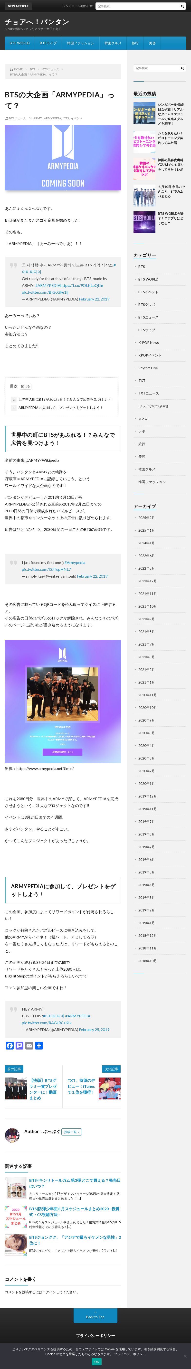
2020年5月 (146, 733)
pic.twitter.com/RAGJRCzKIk (47, 1022)
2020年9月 (146, 720)
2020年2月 (146, 771)
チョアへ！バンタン (37, 21)
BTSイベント (148, 292)
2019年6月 (146, 859)
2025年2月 (146, 518)
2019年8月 (146, 834)
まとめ (143, 418)
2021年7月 (146, 644)
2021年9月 (146, 619)
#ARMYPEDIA (47, 285)
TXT (141, 380)
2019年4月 (146, 885)
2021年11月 (147, 593)
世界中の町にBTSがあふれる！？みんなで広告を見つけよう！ (62, 400)
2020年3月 (146, 758)
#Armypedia (75, 562)
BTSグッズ (146, 304)
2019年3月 (146, 897)
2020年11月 (147, 695)
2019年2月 (146, 910)
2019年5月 (146, 872)
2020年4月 (146, 745)
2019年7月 (146, 847)
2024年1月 (146, 543)
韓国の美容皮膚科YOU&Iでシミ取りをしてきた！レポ (171, 164)
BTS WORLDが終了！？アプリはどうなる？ (171, 218)
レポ (141, 431)
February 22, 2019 (94, 299)
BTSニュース (17, 118)
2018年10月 (147, 961)
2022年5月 (146, 568)
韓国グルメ (113, 43)
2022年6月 (146, 555)
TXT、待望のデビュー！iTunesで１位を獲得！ (81, 1086)
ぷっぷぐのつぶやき (153, 406)
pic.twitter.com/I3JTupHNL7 (46, 569)
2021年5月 (146, 657)
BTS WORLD (20, 43)
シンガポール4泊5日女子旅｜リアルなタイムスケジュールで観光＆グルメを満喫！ (171, 114)
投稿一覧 (70, 1132)
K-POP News (148, 342)
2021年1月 (146, 682)
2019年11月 (147, 809)
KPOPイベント (150, 355)
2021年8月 (146, 631)
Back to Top (95, 1317)
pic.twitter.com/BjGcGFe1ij (45, 292)
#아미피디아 (54, 1015)
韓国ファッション (80, 43)
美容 (152, 43)
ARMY (37, 118)
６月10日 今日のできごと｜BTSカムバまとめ (171, 191)
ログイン (49, 1292)
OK (96, 1362)
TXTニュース (148, 393)
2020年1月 (146, 783)
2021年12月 (147, 581)
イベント (77, 118)
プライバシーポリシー (95, 1335)
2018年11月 (147, 948)
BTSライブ (48, 43)
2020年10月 (147, 707)
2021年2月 (146, 669)
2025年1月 (146, 530)
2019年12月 (147, 796)
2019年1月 (146, 923)
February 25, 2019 (94, 1029)
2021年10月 (147, 606)
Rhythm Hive (148, 368)
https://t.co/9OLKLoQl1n (81, 285)
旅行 (135, 43)
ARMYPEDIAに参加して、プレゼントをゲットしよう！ (57, 408)
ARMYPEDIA (52, 118)
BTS (66, 118)
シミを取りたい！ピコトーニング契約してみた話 (170, 138)
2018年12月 (147, 935)
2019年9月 (146, 821)
